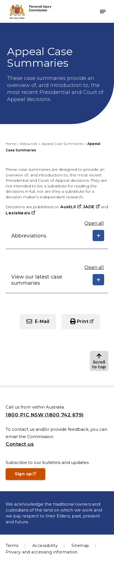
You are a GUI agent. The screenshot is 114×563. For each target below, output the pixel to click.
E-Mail (42, 321)
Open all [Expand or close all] (94, 223)
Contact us (20, 444)
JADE (89, 206)
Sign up (30, 475)
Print (83, 321)
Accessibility (45, 545)
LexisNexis (18, 213)
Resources (28, 144)
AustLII (68, 206)
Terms (12, 545)
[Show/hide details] (98, 235)
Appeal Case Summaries (62, 144)
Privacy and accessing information (42, 552)
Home (11, 144)
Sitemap (80, 545)
